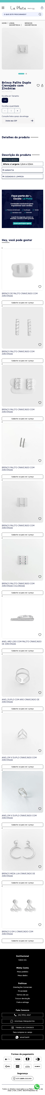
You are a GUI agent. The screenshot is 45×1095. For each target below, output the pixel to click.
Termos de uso (22, 995)
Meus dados (22, 975)
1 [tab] (21, 73)
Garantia (9, 170)
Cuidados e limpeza (14, 176)
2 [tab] (26, 73)
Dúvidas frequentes (22, 1021)
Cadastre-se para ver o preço (22, 303)
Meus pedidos (22, 972)
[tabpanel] (22, 49)
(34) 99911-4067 (22, 1015)
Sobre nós (22, 960)
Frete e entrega (22, 1002)
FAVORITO (40, 286)
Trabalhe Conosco (22, 1027)
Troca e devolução (22, 998)
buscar (40, 14)
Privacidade (22, 991)
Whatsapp (22, 1037)
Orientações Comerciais (22, 987)
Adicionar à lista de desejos (38, 85)
